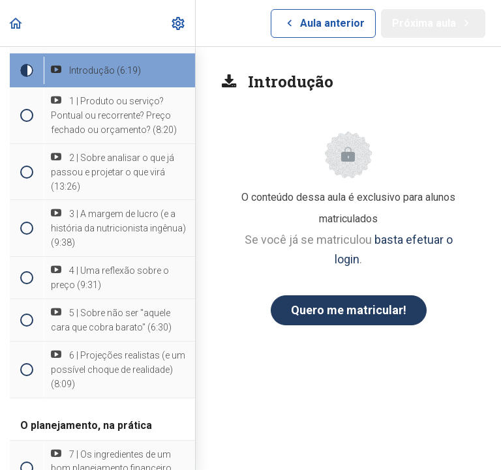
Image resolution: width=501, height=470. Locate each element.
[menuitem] (178, 23)
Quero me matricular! (348, 310)
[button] (16, 23)
